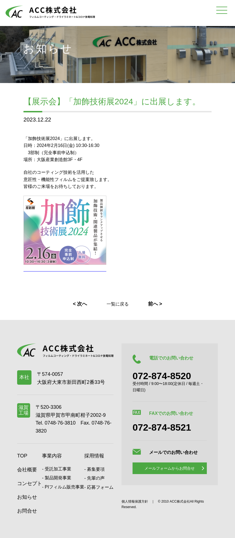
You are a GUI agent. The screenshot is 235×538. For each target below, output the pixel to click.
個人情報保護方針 (135, 501)
